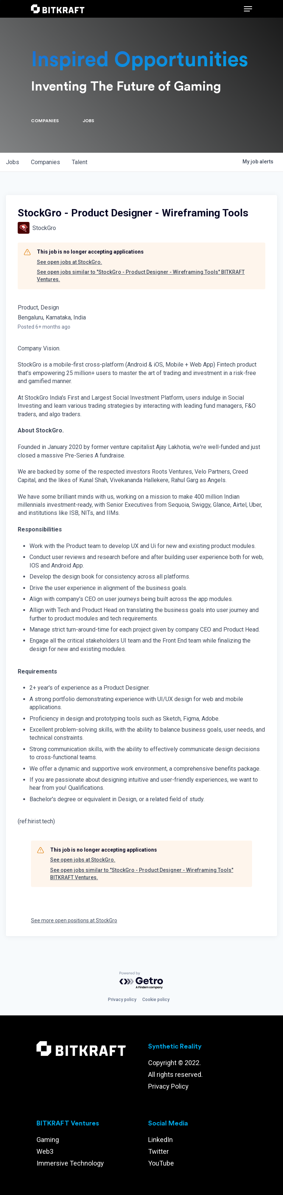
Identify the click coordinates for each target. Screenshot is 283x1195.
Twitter (158, 1151)
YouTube (161, 1163)
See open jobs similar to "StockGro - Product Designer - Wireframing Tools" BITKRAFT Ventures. (141, 275)
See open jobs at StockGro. (69, 262)
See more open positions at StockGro (74, 920)
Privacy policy (122, 999)
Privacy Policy (168, 1086)
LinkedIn (160, 1139)
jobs (12, 162)
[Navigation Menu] (248, 9)
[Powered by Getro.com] (141, 981)
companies (45, 162)
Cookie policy (156, 999)
